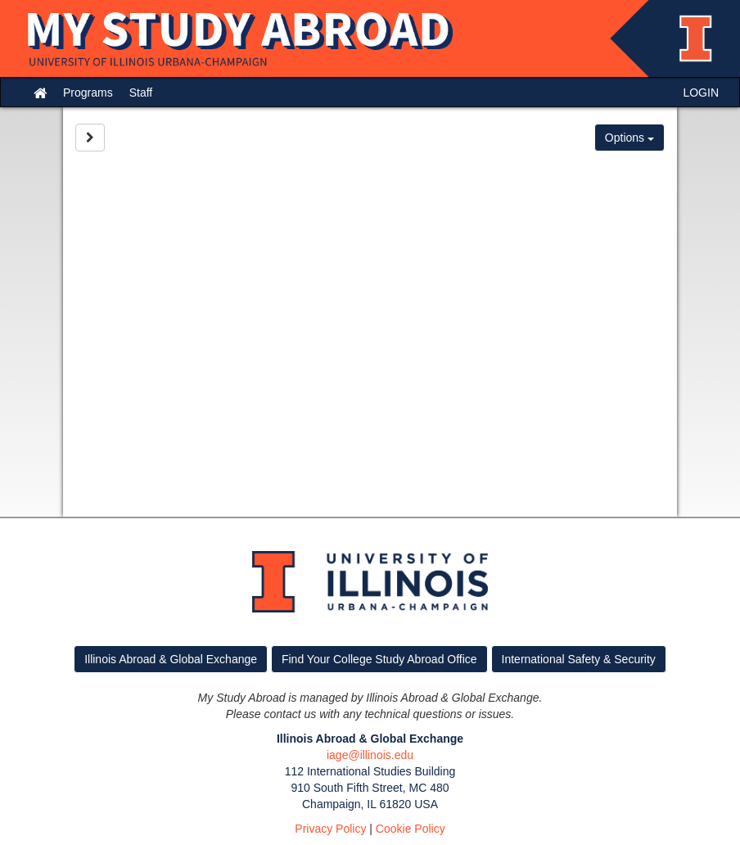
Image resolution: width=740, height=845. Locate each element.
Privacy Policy (330, 828)
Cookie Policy (410, 828)
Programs (88, 92)
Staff (141, 92)
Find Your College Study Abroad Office (379, 659)
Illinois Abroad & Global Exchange (170, 659)
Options (629, 137)
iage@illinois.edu (370, 754)
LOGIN (701, 92)
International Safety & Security (579, 659)
